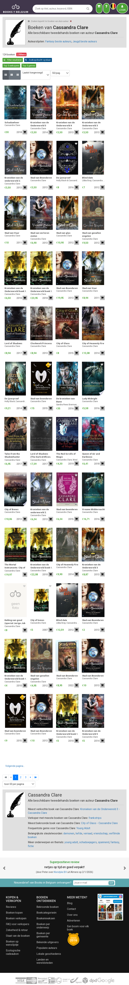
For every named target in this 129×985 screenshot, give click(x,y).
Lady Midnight (89, 389)
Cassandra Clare (12, 116)
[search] (88, 8)
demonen (68, 824)
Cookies (79, 979)
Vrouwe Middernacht (93, 500)
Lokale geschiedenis (48, 944)
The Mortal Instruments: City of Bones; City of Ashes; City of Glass (16, 557)
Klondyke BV (60, 863)
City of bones (37, 611)
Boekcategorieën (46, 903)
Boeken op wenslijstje (12, 934)
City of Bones (11, 500)
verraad (87, 824)
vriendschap (100, 824)
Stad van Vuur (12, 224)
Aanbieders (101, 979)
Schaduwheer (12, 113)
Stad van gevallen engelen (91, 225)
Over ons (72, 905)
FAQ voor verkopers (17, 915)
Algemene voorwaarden (51, 979)
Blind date (87, 168)
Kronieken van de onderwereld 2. (14, 170)
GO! (111, 873)
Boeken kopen (14, 903)
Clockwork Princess (41, 334)
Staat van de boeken (18, 926)
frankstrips (95, 808)
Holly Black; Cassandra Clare (16, 392)
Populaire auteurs (46, 938)
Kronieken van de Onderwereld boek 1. (16, 280)
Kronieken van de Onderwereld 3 (91, 115)
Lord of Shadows (13, 334)
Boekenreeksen (45, 909)
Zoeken (89, 979)
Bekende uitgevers (47, 933)
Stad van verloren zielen (39, 225)
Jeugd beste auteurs (85, 41)
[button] (4, 858)
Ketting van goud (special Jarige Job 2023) (15, 613)
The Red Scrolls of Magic (66, 446)
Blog (69, 894)
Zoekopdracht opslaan (16, 60)
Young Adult (83, 819)
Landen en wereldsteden (44, 952)
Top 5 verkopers (40, 60)
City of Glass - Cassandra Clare (99, 813)
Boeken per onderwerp (43, 916)
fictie (31, 836)
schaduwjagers (88, 833)
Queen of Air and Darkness (91, 446)
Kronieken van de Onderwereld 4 (65, 115)
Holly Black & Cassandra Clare (67, 171)
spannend (103, 833)
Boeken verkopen (16, 909)
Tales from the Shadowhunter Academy (12, 446)
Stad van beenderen (41, 389)
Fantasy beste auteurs (58, 41)
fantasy (115, 833)
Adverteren (73, 911)
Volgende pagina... (15, 757)
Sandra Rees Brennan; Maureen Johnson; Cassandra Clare (67, 395)
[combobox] (37, 68)
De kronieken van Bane (65, 391)
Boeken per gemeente (43, 925)
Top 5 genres (58, 60)
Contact (71, 899)
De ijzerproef (63, 168)
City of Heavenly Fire (93, 334)
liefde (78, 824)
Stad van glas (63, 224)
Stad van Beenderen (41, 168)
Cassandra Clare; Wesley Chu (67, 450)
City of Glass (63, 334)
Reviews (11, 897)
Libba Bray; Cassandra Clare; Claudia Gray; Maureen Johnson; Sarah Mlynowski (93, 171)
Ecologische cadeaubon (13, 943)
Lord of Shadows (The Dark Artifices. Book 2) (40, 446)
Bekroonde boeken (47, 897)
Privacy (69, 979)
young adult (71, 833)
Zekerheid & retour (17, 920)
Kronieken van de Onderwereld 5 (39, 115)
